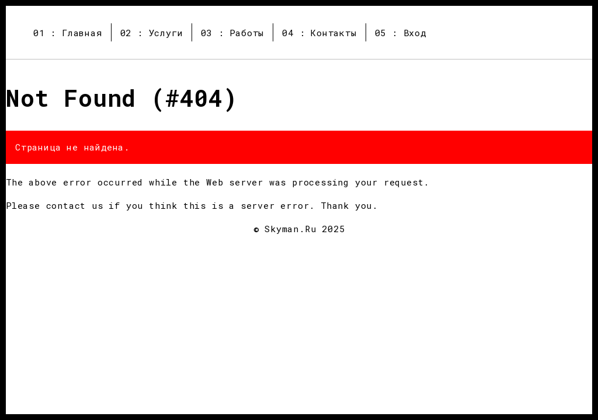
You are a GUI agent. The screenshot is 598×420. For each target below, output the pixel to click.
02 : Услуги (151, 32)
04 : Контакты (319, 32)
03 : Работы (232, 32)
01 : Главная (67, 32)
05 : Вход (400, 32)
